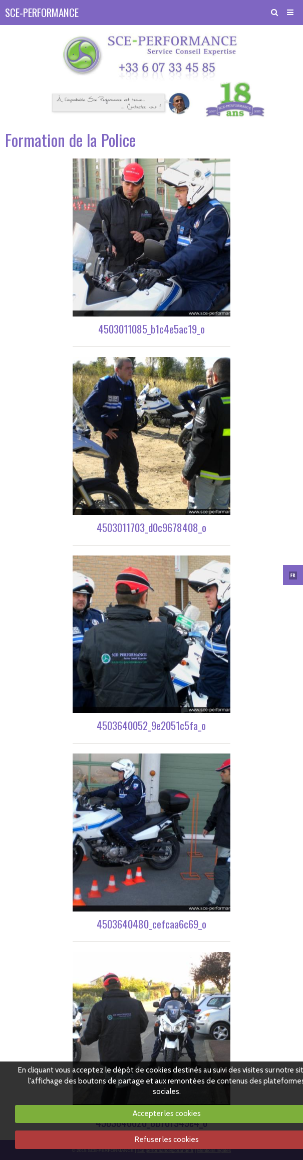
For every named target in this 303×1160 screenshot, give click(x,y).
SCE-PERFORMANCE (42, 12)
